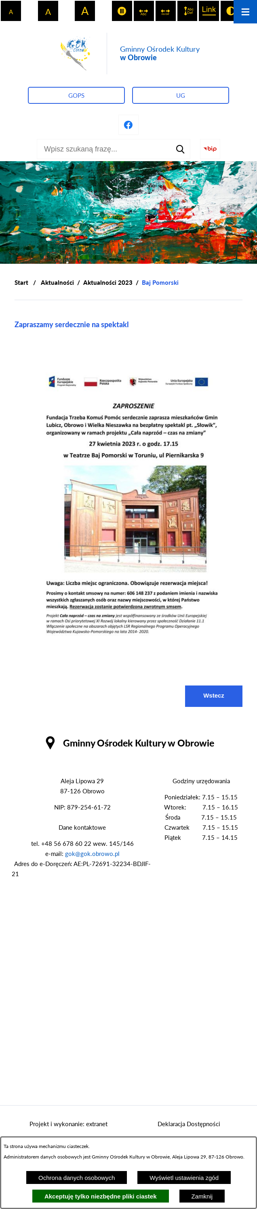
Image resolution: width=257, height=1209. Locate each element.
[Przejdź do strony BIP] (210, 149)
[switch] (122, 11)
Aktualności (57, 282)
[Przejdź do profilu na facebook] (128, 125)
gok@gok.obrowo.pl (92, 853)
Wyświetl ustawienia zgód (184, 1177)
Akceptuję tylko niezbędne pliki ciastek (100, 1196)
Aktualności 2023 (108, 282)
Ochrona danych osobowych (76, 1177)
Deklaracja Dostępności (189, 1123)
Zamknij (202, 1196)
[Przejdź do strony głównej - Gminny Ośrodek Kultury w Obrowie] (128, 53)
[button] (128, 650)
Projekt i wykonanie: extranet (68, 1123)
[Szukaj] (180, 149)
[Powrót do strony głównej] (21, 283)
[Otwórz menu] (245, 11)
